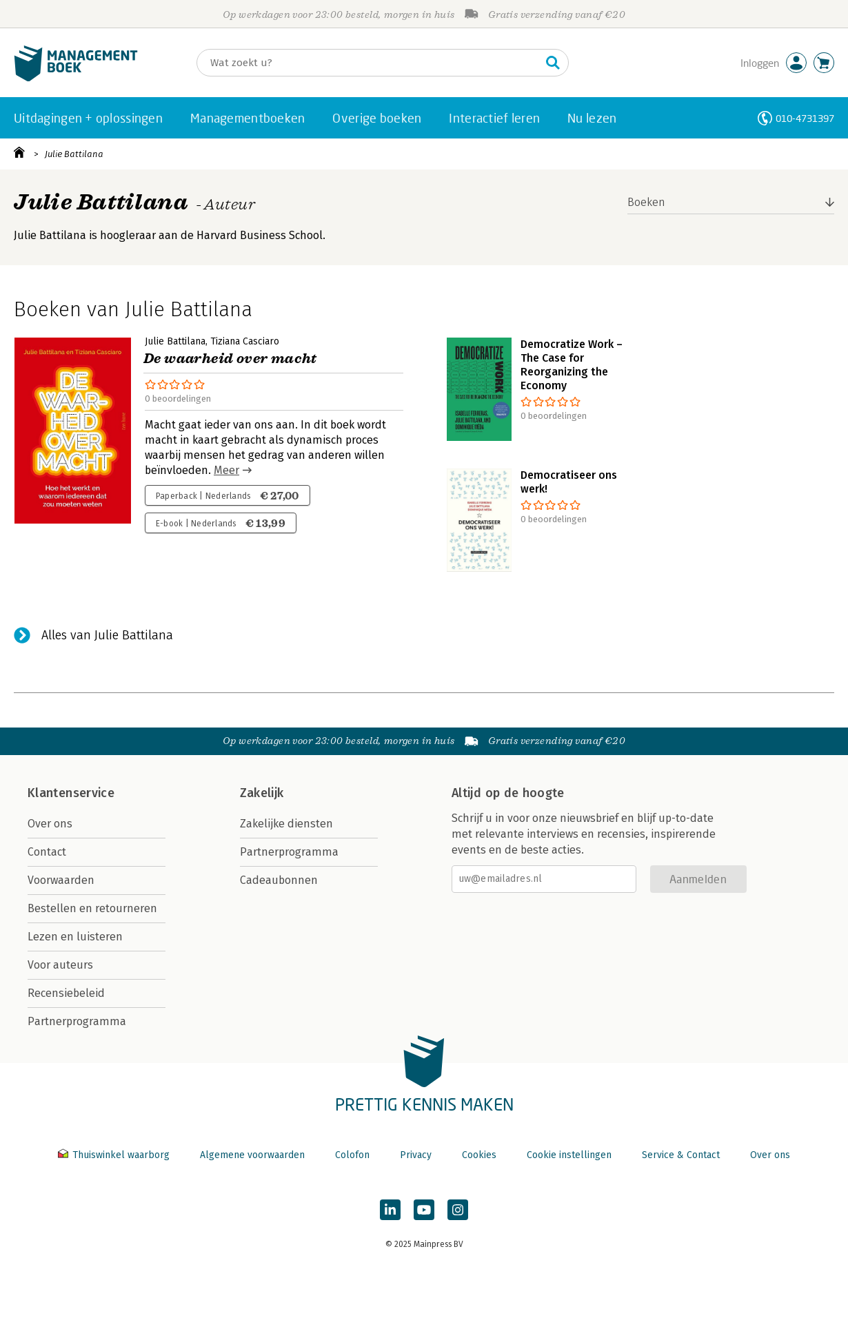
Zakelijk (262, 793)
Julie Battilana (74, 154)
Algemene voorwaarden (252, 1155)
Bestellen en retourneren (92, 908)
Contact (47, 851)
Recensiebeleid (66, 993)
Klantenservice (71, 793)
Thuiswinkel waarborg (115, 1155)
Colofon (352, 1155)
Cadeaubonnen (279, 880)
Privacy (416, 1155)
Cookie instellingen (569, 1155)
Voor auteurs (60, 964)
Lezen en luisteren (75, 936)
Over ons (50, 823)
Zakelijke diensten (286, 823)
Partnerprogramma (77, 1021)
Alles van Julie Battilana (107, 635)
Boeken (646, 202)
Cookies (479, 1155)
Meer (226, 470)
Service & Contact (681, 1155)
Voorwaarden (61, 880)
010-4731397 (805, 118)
